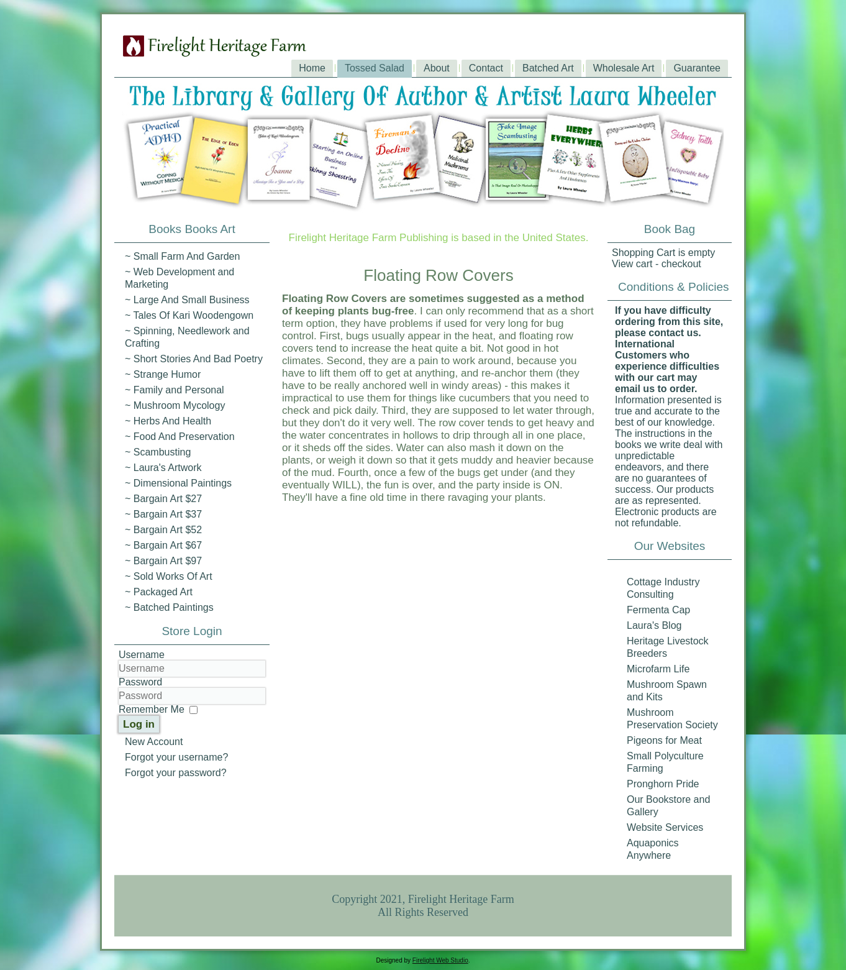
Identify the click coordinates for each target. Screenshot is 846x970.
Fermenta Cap (658, 610)
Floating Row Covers (438, 275)
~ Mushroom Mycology (175, 405)
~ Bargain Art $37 (163, 514)
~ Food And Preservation (180, 436)
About (437, 68)
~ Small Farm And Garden (182, 256)
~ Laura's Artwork (163, 467)
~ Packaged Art (159, 592)
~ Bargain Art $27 (163, 498)
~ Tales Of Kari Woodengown (189, 315)
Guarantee (697, 68)
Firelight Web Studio (440, 960)
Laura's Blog (654, 625)
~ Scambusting (158, 452)
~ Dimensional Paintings (178, 483)
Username (142, 654)
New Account (154, 741)
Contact (486, 68)
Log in (139, 724)
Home (312, 68)
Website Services (665, 827)
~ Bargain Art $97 (163, 561)
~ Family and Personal (174, 390)
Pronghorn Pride (663, 784)
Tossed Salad (374, 68)
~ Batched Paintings (169, 607)
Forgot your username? (176, 757)
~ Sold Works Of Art (168, 576)
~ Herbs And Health (168, 421)
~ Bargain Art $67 (163, 545)
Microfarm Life (658, 669)
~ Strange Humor (163, 374)
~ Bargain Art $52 (163, 529)
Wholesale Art (624, 68)
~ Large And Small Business (187, 300)
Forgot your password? (176, 772)
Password (140, 682)
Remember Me (151, 709)
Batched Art (548, 68)
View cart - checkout (656, 264)
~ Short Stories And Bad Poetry (194, 359)
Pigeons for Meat (664, 740)
